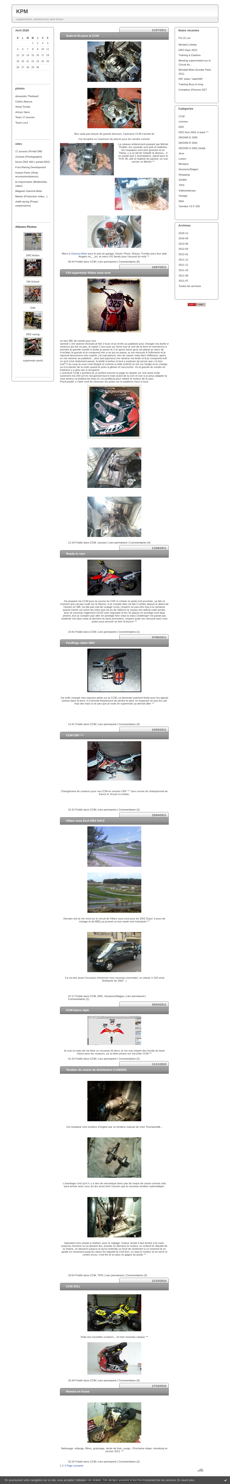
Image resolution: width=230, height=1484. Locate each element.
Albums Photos (26, 226)
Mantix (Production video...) (31, 196)
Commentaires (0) (129, 261)
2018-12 (183, 233)
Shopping (184, 174)
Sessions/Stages (188, 169)
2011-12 (183, 259)
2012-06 (183, 243)
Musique (183, 163)
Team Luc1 (21, 122)
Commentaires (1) (129, 631)
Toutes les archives (190, 286)
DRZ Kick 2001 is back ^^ (193, 132)
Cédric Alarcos (23, 101)
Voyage (183, 195)
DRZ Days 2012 (188, 49)
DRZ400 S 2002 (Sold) (192, 148)
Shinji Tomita (22, 106)
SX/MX (183, 179)
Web (181, 201)
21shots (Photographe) (28, 156)
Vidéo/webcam (187, 190)
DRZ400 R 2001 (188, 142)
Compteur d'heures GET (193, 89)
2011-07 (183, 280)
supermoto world (33, 360)
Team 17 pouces (25, 117)
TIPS (181, 185)
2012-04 (183, 248)
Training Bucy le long (191, 84)
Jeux (181, 153)
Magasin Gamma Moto (28, 190)
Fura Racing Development (30, 167)
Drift (32, 307)
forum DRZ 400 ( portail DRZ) (32, 161)
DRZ (181, 126)
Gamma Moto (79, 253)
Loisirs (182, 158)
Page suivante (74, 1465)
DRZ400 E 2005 (188, 137)
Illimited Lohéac (188, 44)
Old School (32, 281)
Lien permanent (107, 261)
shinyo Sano (22, 112)
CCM (182, 116)
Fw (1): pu (184, 37)
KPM (22, 11)
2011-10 (183, 270)
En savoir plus (185, 1480)
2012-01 (183, 254)
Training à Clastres (190, 55)
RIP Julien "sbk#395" (191, 78)
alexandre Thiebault (26, 96)
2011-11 (183, 264)
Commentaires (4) (139, 542)
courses (183, 121)
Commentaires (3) (136, 1275)
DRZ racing (32, 334)
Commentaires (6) (129, 1380)
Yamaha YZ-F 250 (189, 206)
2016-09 (183, 238)
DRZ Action (32, 255)
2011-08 (183, 275)
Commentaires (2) (129, 809)
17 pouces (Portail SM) (28, 151)
